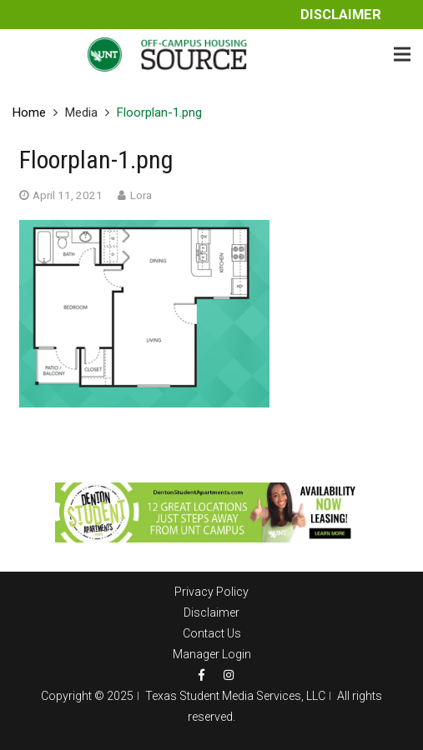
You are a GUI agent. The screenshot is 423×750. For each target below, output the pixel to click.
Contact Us (212, 633)
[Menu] (402, 54)
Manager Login (212, 654)
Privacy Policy (211, 591)
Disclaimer (340, 14)
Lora (141, 195)
